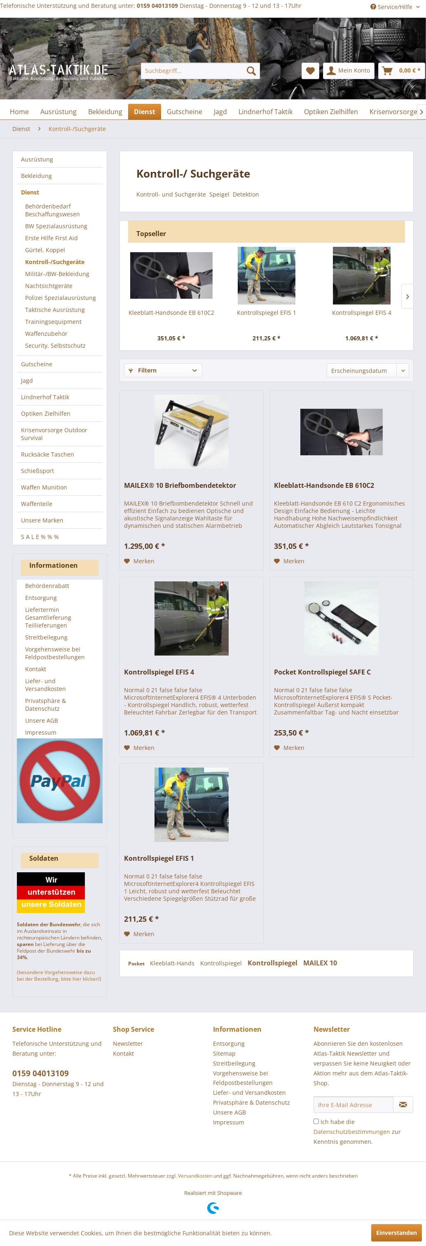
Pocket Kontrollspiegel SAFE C (322, 672)
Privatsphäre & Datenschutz (45, 704)
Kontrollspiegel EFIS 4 (361, 312)
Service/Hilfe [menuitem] (392, 7)
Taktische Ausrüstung (55, 310)
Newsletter (128, 1043)
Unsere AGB (41, 720)
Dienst (30, 192)
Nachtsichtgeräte (49, 286)
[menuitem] (200, 71)
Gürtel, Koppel (45, 250)
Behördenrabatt (47, 586)
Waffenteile (36, 504)
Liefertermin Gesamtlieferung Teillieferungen (48, 617)
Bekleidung (36, 176)
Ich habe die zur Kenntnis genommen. (357, 1131)
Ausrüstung (37, 159)
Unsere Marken (42, 520)
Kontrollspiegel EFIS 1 (266, 312)
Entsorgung (41, 598)
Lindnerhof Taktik (45, 397)
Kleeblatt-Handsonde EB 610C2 (171, 312)
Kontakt (35, 669)
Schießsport (37, 471)
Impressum (40, 732)
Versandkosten (195, 1175)
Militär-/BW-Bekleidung (57, 274)
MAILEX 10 (320, 962)
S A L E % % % (40, 537)
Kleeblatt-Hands (173, 963)
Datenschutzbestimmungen (352, 1132)
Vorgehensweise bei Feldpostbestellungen (55, 653)
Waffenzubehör (46, 333)
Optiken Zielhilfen (45, 413)
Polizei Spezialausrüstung (60, 298)
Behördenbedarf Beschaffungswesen (52, 210)
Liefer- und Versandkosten (45, 685)
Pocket (137, 963)
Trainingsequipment (53, 322)
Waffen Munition (44, 487)
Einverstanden (396, 1233)
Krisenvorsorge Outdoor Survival (54, 434)
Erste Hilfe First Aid (51, 238)
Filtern (143, 370)
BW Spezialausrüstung (56, 226)
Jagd (27, 380)
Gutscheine (36, 364)
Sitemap (224, 1053)
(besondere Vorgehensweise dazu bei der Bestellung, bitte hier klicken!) (59, 975)
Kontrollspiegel (221, 963)
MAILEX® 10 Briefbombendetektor (180, 485)
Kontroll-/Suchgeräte (54, 262)
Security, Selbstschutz (55, 345)
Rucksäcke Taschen (47, 454)
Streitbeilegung (46, 637)
